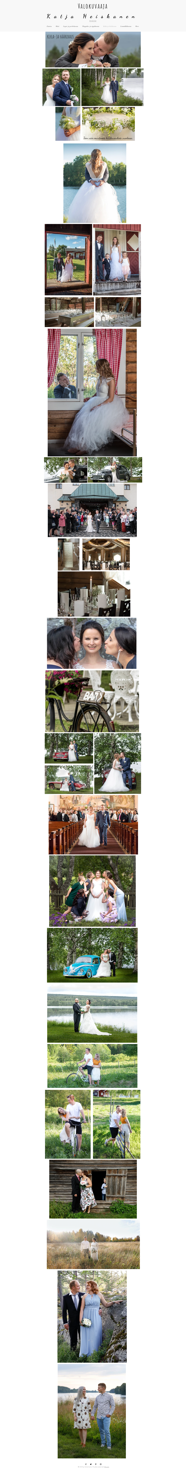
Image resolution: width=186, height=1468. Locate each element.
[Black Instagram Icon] (101, 1464)
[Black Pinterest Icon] (96, 1464)
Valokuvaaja (93, 6)
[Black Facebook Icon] (86, 1464)
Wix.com (106, 1467)
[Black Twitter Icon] (91, 1464)
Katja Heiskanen (92, 16)
